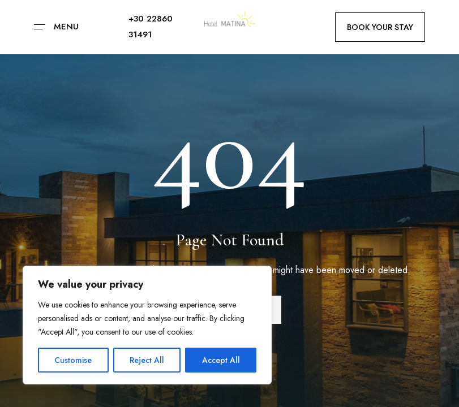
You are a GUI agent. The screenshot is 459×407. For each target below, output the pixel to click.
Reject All (147, 360)
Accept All (221, 360)
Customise (73, 360)
